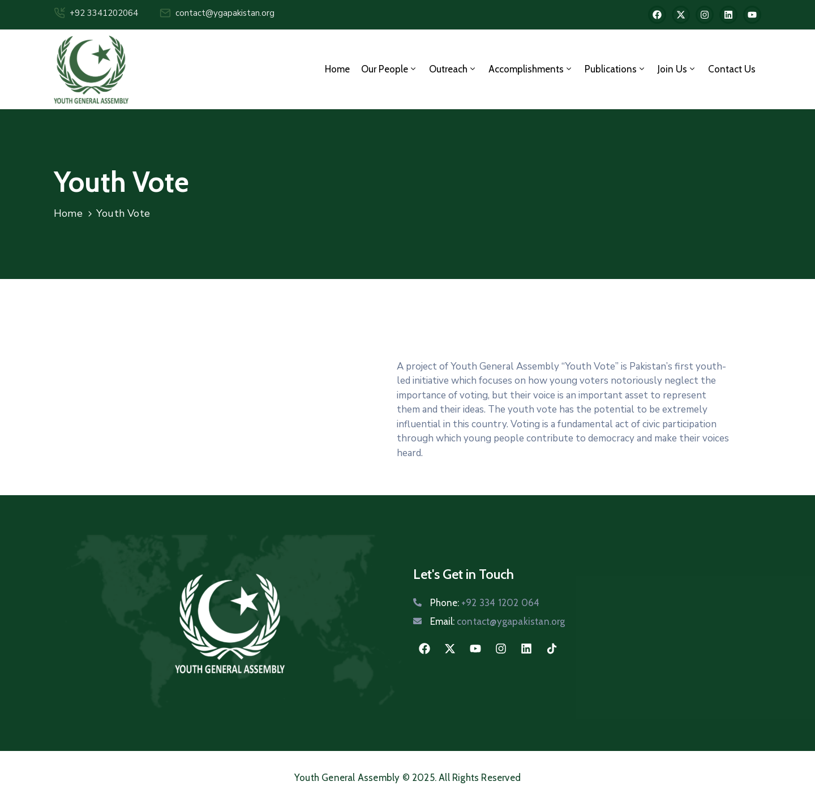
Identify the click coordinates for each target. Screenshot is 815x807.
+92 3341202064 (104, 13)
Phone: (484, 602)
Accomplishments (530, 69)
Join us (677, 69)
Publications (615, 69)
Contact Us (732, 69)
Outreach (453, 69)
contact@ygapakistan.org (224, 13)
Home (337, 69)
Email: (497, 621)
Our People (389, 69)
